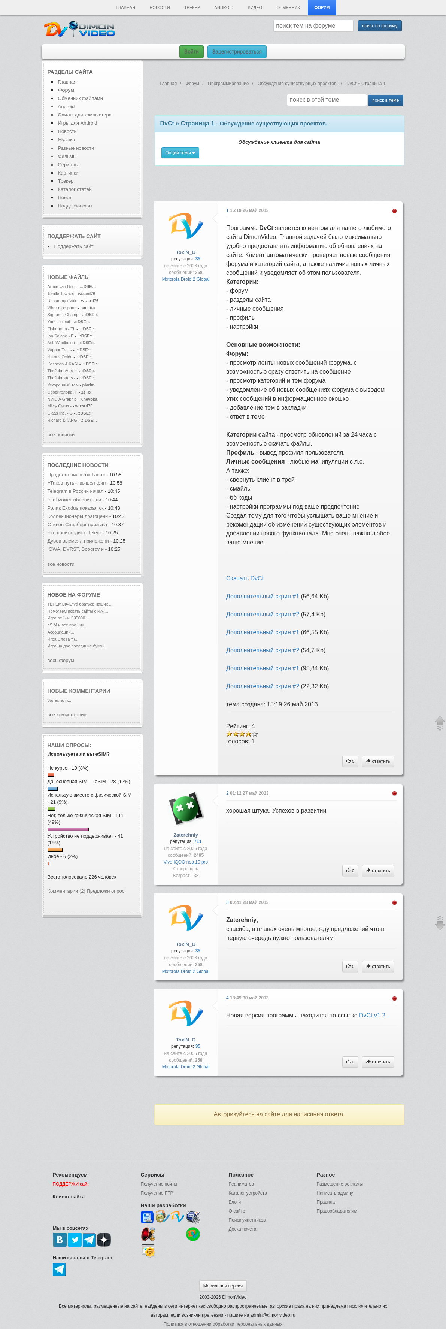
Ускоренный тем (63, 385)
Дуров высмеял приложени (78, 541)
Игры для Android (77, 123)
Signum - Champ (63, 314)
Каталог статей (75, 189)
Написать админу (335, 1193)
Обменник (288, 7)
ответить (378, 761)
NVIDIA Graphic (62, 399)
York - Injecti (59, 321)
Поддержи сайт (75, 206)
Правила (326, 1202)
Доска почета (243, 1229)
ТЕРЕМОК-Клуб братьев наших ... (80, 604)
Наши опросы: (70, 745)
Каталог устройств (248, 1193)
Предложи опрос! (106, 891)
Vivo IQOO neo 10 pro (186, 862)
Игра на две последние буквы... (78, 646)
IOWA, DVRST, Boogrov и (76, 549)
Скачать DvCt (245, 578)
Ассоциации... (61, 632)
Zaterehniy (185, 835)
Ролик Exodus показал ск (76, 508)
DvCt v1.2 (372, 1015)
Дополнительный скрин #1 (262, 596)
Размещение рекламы (340, 1184)
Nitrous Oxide (61, 357)
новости (95, 465)
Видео (255, 7)
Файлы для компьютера (85, 115)
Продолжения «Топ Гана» (77, 474)
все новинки (61, 434)
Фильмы (67, 156)
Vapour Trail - (60, 350)
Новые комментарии (79, 691)
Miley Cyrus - (60, 406)
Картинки (68, 173)
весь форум (61, 660)
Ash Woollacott (61, 342)
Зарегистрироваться (237, 52)
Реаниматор (241, 1184)
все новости (61, 564)
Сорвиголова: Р (63, 392)
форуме (88, 595)
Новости (159, 7)
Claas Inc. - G (60, 413)
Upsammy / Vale (63, 300)
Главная (125, 7)
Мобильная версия (223, 1286)
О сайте (237, 1211)
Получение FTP (157, 1193)
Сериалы (68, 164)
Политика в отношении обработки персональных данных (223, 1324)
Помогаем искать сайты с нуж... (78, 611)
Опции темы (180, 152)
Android (224, 7)
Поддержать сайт (74, 236)
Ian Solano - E (61, 336)
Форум (322, 7)
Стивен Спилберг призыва (77, 524)
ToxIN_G (186, 252)
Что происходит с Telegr (74, 532)
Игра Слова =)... (63, 639)
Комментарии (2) (66, 891)
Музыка (66, 139)
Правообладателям (337, 1211)
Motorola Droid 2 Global (186, 279)
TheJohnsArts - (62, 370)
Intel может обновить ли (74, 500)
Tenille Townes (61, 293)
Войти (191, 52)
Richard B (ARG (62, 420)
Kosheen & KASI (63, 364)
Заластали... (60, 700)
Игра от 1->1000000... (68, 618)
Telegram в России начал (76, 491)
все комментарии (67, 714)
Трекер (192, 7)
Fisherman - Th (62, 329)
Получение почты (159, 1184)
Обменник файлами (80, 98)
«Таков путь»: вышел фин (77, 483)
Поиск (65, 197)
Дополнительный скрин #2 (262, 614)
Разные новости (76, 148)
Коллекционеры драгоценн (78, 516)
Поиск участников (247, 1220)
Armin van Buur (62, 286)
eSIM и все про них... (68, 625)
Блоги (235, 1202)
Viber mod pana (62, 308)
